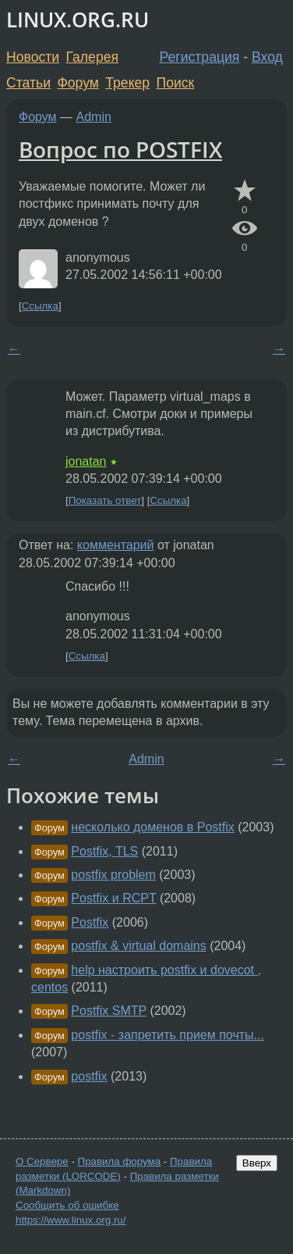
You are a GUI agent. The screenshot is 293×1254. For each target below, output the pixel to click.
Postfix (89, 922)
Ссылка (40, 306)
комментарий (115, 545)
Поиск (176, 83)
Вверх (256, 1163)
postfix (89, 1076)
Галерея (92, 57)
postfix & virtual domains (138, 945)
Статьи (28, 83)
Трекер (127, 83)
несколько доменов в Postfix (152, 827)
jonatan (86, 461)
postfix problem (113, 874)
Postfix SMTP (108, 1010)
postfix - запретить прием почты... (167, 1034)
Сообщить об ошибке (67, 1205)
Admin (93, 116)
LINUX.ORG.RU (77, 20)
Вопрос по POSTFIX (120, 149)
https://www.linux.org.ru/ (70, 1220)
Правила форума (119, 1161)
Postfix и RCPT (113, 898)
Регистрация (200, 57)
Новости (32, 57)
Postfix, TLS (104, 851)
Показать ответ (105, 500)
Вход (267, 57)
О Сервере (42, 1161)
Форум (77, 83)
